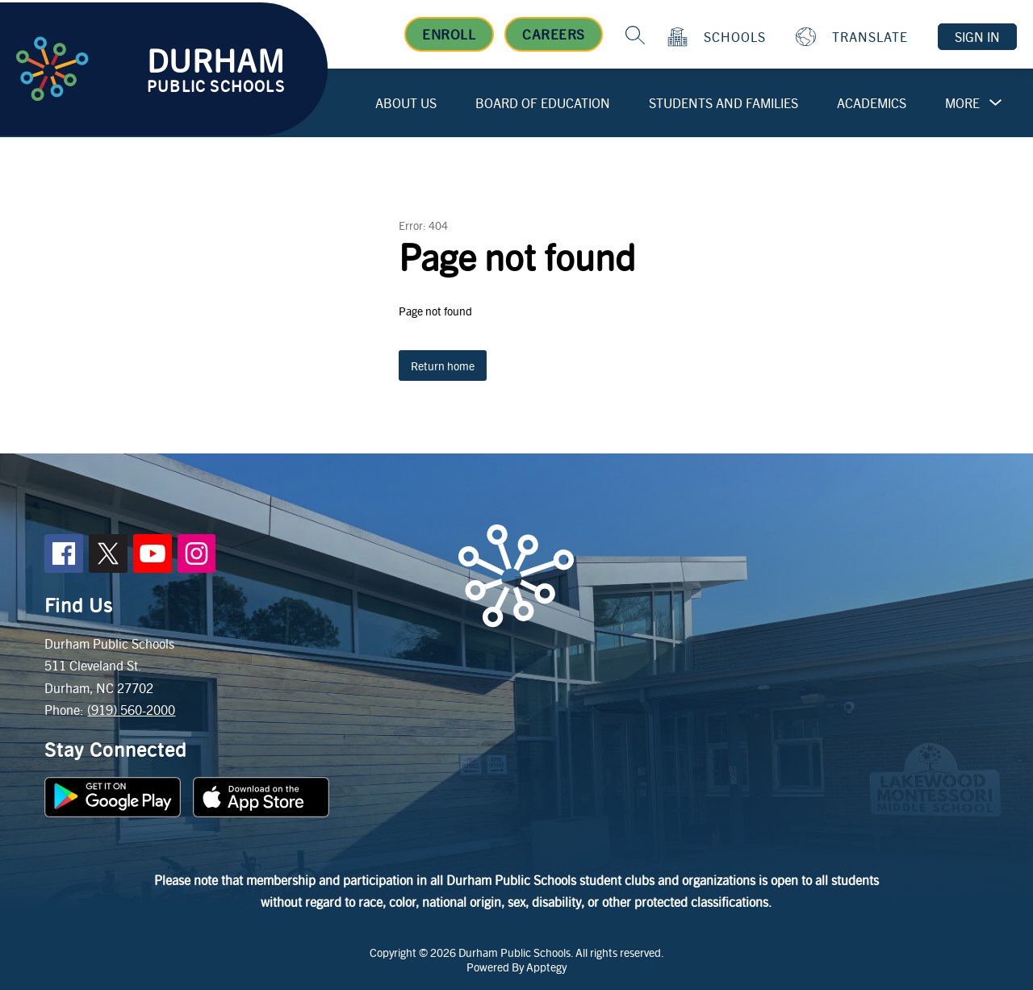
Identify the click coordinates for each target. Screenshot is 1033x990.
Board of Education (542, 102)
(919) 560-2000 (131, 709)
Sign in (977, 36)
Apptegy (546, 966)
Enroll (448, 34)
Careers (553, 34)
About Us (406, 102)
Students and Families (723, 102)
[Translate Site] (854, 37)
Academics (871, 102)
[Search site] (635, 34)
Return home (443, 365)
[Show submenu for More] (962, 103)
